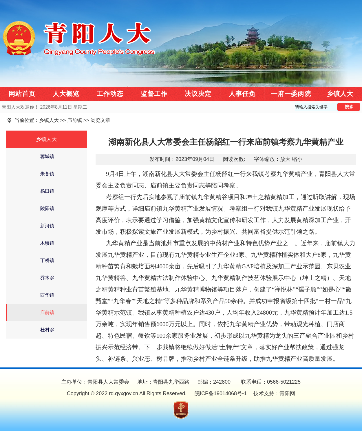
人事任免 (242, 93)
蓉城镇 (47, 156)
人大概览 (66, 93)
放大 (285, 159)
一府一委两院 (291, 93)
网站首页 (22, 93)
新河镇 (47, 225)
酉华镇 (47, 295)
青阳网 (287, 393)
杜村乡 (47, 329)
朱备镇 (47, 173)
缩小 (297, 159)
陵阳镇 (47, 208)
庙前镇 (74, 120)
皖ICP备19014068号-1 (220, 393)
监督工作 (154, 93)
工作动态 (110, 93)
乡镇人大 (340, 93)
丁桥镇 (47, 260)
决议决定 (198, 93)
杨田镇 (47, 191)
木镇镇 (47, 243)
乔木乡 (47, 277)
